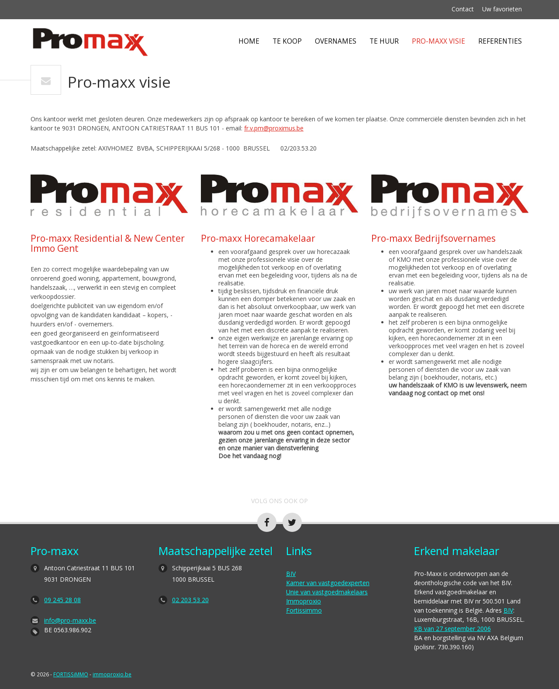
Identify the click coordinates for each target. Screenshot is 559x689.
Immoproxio (303, 601)
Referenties (500, 41)
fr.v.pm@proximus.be (274, 128)
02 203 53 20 (190, 600)
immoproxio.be (112, 674)
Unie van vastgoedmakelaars (327, 592)
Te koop (287, 41)
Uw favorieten (502, 9)
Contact (463, 9)
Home (248, 41)
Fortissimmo (304, 610)
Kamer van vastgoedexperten (327, 583)
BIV (291, 573)
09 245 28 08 (62, 600)
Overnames (335, 41)
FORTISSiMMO (70, 674)
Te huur (384, 41)
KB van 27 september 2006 (452, 628)
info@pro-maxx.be (70, 620)
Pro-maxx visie (438, 41)
